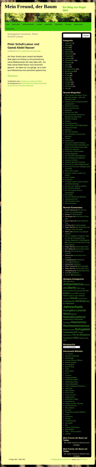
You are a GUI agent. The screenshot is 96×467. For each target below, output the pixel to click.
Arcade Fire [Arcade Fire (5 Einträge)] (87, 284)
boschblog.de (69, 364)
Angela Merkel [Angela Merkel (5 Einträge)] (70, 281)
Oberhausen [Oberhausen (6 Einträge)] (79, 319)
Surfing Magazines (71, 153)
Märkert (71, 408)
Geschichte (16, 24)
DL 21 (67, 373)
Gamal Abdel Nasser (27, 83)
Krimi (67, 67)
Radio (67, 78)
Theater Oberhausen (72, 427)
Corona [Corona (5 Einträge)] (83, 288)
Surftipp (67, 82)
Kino (66, 65)
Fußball (67, 56)
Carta (67, 369)
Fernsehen (23, 81)
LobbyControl (69, 397)
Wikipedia (68, 110)
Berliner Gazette (70, 362)
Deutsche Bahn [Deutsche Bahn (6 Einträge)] (68, 291)
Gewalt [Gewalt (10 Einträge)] (73, 298)
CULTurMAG (69, 371)
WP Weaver (83, 459)
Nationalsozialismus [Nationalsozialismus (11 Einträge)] (74, 316)
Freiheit (67, 138)
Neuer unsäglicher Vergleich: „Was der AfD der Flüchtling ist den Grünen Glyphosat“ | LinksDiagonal (77, 238)
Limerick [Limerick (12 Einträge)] (81, 310)
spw (66, 425)
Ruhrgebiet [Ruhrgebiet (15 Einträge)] (82, 329)
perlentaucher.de (71, 405)
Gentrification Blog (71, 382)
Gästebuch (59, 24)
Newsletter (48, 24)
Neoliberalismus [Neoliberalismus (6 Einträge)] (68, 319)
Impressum (10, 29)
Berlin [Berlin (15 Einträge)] (72, 287)
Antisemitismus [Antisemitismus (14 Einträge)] (73, 284)
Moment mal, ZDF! (71, 112)
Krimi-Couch (69, 392)
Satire (67, 80)
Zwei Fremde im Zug (72, 201)
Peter (67, 408)
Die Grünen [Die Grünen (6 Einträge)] (78, 291)
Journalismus (32, 81)
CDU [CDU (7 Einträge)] (78, 288)
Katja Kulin (68, 388)
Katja (67, 273)
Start (7, 24)
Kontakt (39, 24)
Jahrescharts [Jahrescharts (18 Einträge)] (73, 307)
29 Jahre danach (76, 214)
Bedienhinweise (28, 24)
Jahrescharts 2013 (82, 268)
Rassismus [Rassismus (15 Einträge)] (78, 322)
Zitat (66, 88)
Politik (39, 81)
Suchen (86, 35)
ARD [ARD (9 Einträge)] (65, 288)
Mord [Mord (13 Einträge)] (66, 313)
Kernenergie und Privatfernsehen (76, 125)
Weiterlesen (14, 76)
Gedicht (67, 58)
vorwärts (68, 434)
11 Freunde (69, 354)
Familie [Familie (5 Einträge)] (72, 293)
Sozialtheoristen (70, 421)
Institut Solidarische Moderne (75, 386)
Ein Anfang (68, 195)
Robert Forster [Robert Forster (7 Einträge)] (69, 330)
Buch (67, 47)
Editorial (68, 52)
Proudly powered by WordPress (61, 459)
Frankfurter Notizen (71, 379)
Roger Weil (36, 51)
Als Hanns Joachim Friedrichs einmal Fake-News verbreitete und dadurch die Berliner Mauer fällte (77, 145)
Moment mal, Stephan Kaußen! (75, 186)
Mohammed (39, 83)
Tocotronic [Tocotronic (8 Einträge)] (67, 338)
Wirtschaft (68, 86)
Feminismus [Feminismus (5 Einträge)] (82, 293)
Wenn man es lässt (71, 171)
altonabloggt (69, 358)
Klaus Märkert (70, 390)
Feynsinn (68, 375)
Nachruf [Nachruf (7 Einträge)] (73, 314)
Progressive (69, 412)
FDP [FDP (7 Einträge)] (76, 293)
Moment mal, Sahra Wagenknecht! (77, 164)
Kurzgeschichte (70, 69)
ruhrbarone (69, 416)
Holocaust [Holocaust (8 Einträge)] (69, 303)
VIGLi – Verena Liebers (73, 431)
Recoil (67, 414)
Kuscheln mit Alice (71, 160)
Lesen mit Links (70, 395)
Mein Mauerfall (83, 266)
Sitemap (68, 24)
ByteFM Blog (69, 367)
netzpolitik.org (70, 401)
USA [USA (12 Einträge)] (75, 337)
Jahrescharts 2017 (71, 199)
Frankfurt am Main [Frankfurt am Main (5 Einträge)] (73, 295)
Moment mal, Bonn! (72, 106)
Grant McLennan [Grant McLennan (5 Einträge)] (82, 298)
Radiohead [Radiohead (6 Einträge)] (67, 322)
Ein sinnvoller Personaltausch (75, 156)
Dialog (67, 49)
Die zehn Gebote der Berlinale (75, 197)
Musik (67, 73)
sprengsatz (69, 423)
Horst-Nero (69, 179)
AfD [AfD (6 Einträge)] (64, 281)
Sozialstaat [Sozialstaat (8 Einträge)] (68, 332)
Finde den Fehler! (71, 127)
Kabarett (68, 62)
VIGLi (67, 262)
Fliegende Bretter (71, 377)
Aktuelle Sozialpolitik (72, 356)
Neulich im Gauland (72, 149)
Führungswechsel (71, 123)
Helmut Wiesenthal (71, 384)
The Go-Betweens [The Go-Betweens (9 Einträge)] (81, 335)
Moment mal (69, 71)
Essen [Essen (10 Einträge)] (66, 293)
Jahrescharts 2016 (82, 247)
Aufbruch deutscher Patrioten (75, 162)
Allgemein (68, 43)
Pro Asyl (68, 410)
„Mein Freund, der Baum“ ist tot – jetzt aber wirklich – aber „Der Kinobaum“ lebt (76, 97)
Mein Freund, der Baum (31, 6)
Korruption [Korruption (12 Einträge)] (69, 310)
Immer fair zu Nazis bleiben (74, 151)
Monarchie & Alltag (71, 399)
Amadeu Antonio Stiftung (73, 360)
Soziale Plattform (79, 412)
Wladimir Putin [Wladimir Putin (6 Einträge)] (84, 338)
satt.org (67, 418)
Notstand (68, 130)
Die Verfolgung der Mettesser (75, 158)
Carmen (67, 275)
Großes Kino (69, 140)
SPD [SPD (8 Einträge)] (75, 332)
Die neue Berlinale (71, 132)
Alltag (67, 45)
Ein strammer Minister (72, 188)
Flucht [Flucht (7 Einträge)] (65, 296)
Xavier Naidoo (70, 177)
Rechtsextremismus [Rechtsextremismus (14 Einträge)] (76, 325)
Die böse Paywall (71, 119)
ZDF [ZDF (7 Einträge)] (65, 340)
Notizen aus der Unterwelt (74, 403)
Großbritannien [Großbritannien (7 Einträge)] (69, 301)
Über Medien (69, 429)
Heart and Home (70, 203)
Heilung (67, 121)
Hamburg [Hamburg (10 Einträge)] (80, 301)
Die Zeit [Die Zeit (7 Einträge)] (85, 291)
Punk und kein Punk (72, 108)
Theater (67, 84)
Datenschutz (78, 24)
